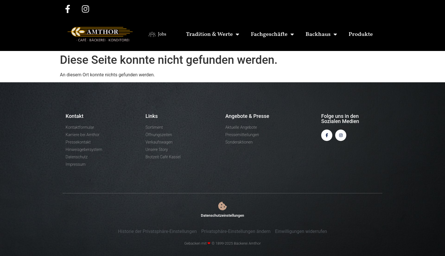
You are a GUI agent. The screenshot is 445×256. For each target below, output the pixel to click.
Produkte (361, 34)
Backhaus (321, 34)
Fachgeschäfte (272, 34)
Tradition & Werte (212, 34)
